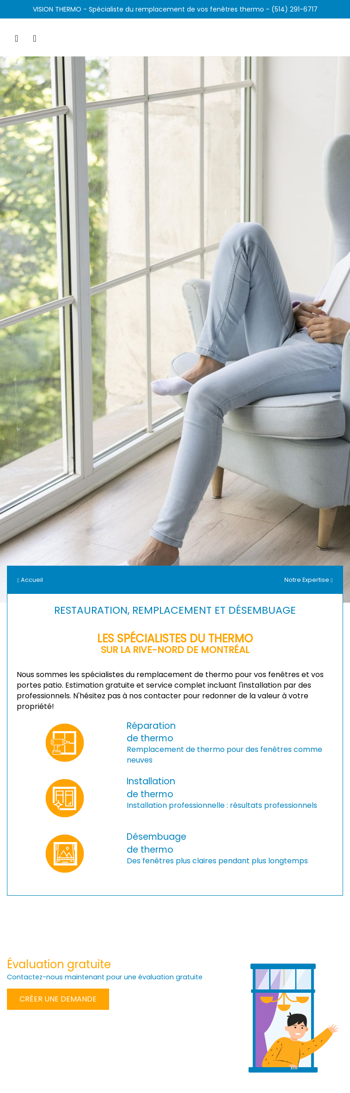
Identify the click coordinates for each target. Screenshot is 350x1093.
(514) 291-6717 (294, 9)
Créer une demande (58, 999)
